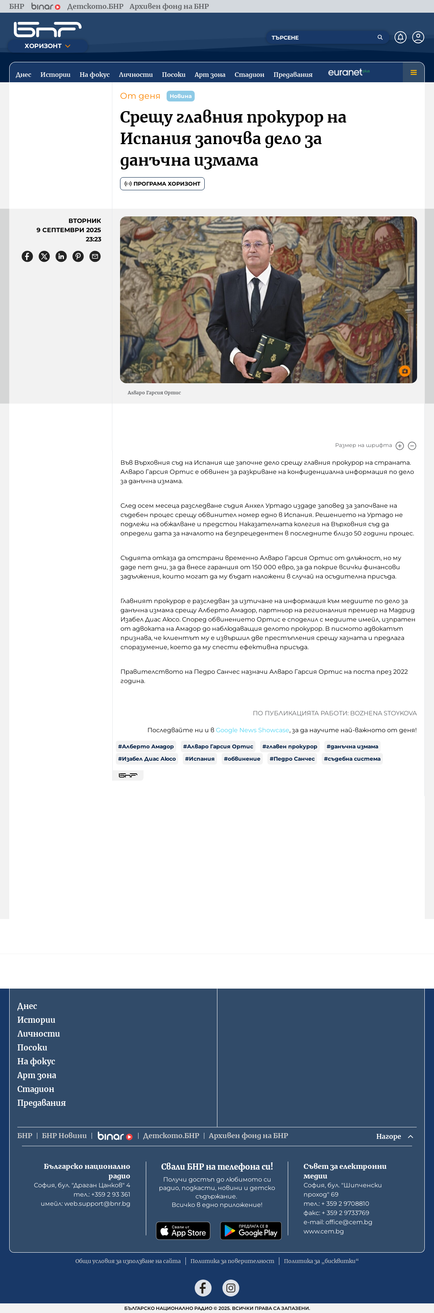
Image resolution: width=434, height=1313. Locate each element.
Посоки (32, 1047)
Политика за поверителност (232, 1261)
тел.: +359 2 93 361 (101, 1194)
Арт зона (36, 1075)
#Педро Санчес (292, 758)
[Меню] (413, 72)
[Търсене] (380, 37)
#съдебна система (352, 758)
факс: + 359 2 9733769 (336, 1213)
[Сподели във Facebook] (27, 256)
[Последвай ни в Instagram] (231, 1288)
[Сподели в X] (44, 256)
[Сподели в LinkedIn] (61, 256)
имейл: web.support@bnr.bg (85, 1203)
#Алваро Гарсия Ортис (218, 746)
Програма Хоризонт (162, 184)
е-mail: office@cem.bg (338, 1222)
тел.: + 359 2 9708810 (336, 1203)
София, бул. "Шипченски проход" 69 (343, 1190)
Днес (27, 1006)
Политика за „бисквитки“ (321, 1261)
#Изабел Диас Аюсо (147, 758)
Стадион (35, 1089)
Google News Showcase (252, 730)
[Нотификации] (400, 37)
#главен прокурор (289, 746)
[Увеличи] (399, 445)
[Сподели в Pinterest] (78, 256)
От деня (140, 96)
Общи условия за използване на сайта (128, 1261)
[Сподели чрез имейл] (95, 256)
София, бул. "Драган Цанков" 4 (82, 1185)
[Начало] (48, 29)
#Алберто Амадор (146, 746)
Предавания (41, 1102)
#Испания (200, 758)
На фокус (36, 1061)
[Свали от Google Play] (251, 1231)
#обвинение (242, 758)
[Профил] (418, 37)
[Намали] (412, 445)
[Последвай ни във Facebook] (203, 1288)
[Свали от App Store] (183, 1231)
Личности (38, 1033)
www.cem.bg (324, 1231)
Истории (36, 1019)
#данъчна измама (352, 746)
